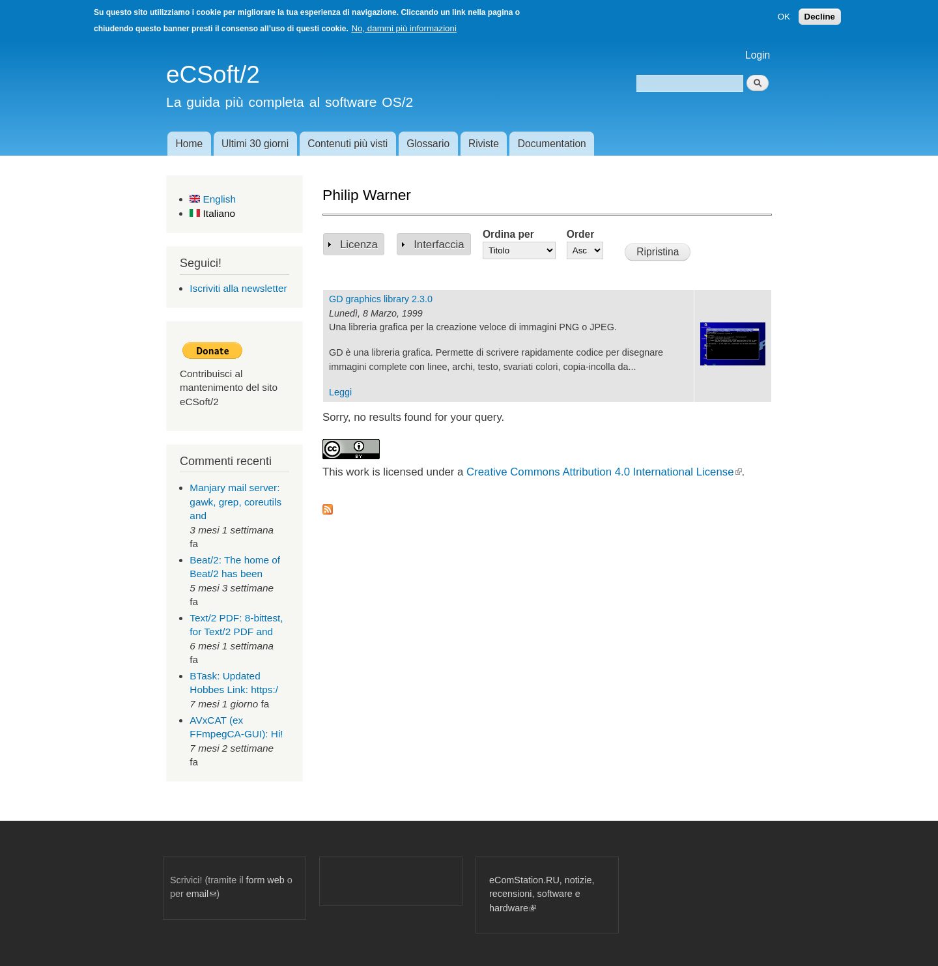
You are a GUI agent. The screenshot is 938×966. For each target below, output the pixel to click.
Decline (819, 16)
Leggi (340, 392)
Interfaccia (439, 244)
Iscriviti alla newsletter (238, 288)
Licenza (359, 244)
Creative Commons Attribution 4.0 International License (603, 472)
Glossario (427, 143)
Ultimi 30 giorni (255, 143)
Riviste (483, 143)
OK (784, 16)
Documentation (552, 143)
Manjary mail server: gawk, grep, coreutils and (235, 501)
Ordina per (508, 234)
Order (580, 234)
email (201, 893)
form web (265, 880)
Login (757, 55)
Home (189, 143)
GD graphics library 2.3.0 (381, 299)
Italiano (212, 213)
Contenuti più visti (347, 143)
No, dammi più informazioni (403, 28)
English (213, 199)
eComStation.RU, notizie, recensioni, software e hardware (541, 894)
